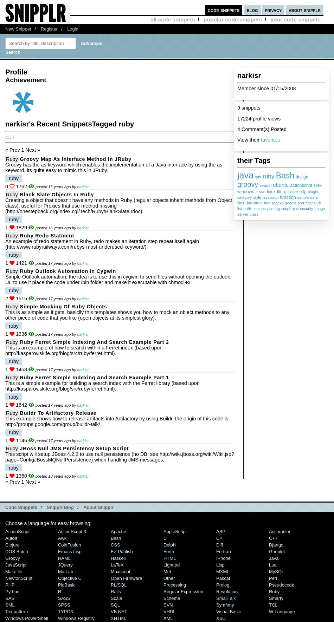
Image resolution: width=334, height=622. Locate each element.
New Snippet (18, 29)
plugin (313, 192)
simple (303, 197)
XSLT (221, 618)
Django (276, 545)
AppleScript (175, 531)
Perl (273, 578)
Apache (118, 531)
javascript (271, 197)
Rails (116, 591)
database (254, 203)
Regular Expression (183, 591)
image (320, 209)
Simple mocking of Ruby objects (63, 306)
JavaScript (15, 565)
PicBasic (67, 585)
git (286, 191)
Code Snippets (21, 507)
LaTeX (117, 565)
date (294, 192)
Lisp (220, 565)
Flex (318, 185)
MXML (222, 571)
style (257, 197)
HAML (64, 558)
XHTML (118, 618)
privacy (273, 10)
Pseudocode (281, 585)
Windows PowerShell (26, 618)
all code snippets (172, 19)
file (280, 191)
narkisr (83, 187)
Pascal (223, 578)
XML (168, 618)
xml (258, 177)
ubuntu (281, 185)
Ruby (12, 159)
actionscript (301, 185)
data (313, 197)
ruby (269, 176)
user (256, 209)
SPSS (64, 605)
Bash (285, 175)
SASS (64, 598)
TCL (273, 605)
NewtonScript (18, 578)
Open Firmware (126, 578)
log (277, 209)
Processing (174, 585)
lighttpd (171, 565)
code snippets (224, 10)
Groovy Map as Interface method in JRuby (75, 159)
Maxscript (120, 571)
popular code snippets (233, 19)
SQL (115, 605)
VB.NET (119, 611)
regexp (278, 203)
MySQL (276, 571)
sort (301, 203)
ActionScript (17, 531)
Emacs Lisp (70, 551)
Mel (167, 571)
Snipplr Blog (60, 507)
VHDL (169, 611)
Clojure (12, 545)
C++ (273, 538)
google (290, 203)
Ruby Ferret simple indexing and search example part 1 (94, 377)
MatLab (65, 571)
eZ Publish (122, 551)
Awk (62, 538)
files (240, 203)
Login (72, 29)
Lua (273, 565)
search (265, 185)
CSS (115, 545)
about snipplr (305, 10)
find (267, 203)
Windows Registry (76, 618)
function (288, 197)
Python (12, 591)
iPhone (223, 558)
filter (309, 203)
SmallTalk (226, 598)
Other (169, 578)
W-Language (282, 611)
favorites (270, 140)
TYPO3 (65, 611)
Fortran (223, 551)
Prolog (222, 585)
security (306, 209)
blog (252, 10)
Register (49, 29)
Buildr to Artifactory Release (58, 413)
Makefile (13, 571)
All (8, 137)
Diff (219, 545)
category (244, 197)
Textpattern (16, 611)
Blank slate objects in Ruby (57, 194)
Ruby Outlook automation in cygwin (68, 271)
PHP (10, 585)
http (303, 191)
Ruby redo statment (47, 235)
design (302, 177)
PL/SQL (119, 585)
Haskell (118, 558)
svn (262, 191)
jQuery (65, 565)
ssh (317, 202)
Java (273, 558)
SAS (9, 598)
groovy (247, 184)
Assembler (279, 531)
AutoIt (11, 538)
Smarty (276, 598)
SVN (168, 605)
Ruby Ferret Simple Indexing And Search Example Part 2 (94, 342)
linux (271, 191)
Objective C (70, 578)
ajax (295, 209)
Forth (168, 551)
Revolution (227, 591)
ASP (220, 531)
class (254, 214)
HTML (169, 558)
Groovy (12, 558)
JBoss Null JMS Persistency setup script (74, 448)
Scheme (171, 598)
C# (219, 538)
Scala (116, 598)
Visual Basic (228, 611)
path (247, 209)
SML (10, 605)
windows (245, 191)
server (243, 214)
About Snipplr (98, 507)
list (239, 209)
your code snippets (295, 19)
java (245, 175)
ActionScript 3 (72, 531)
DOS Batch (16, 551)
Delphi (169, 545)
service (267, 209)
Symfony (225, 605)
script (285, 209)
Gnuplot (277, 551)
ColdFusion (69, 545)
